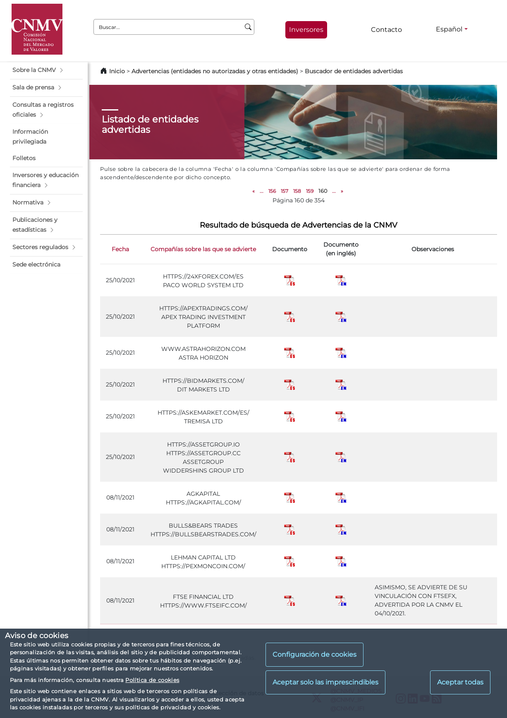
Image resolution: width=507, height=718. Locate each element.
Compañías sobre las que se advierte (203, 249)
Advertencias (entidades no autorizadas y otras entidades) (216, 71)
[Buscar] (248, 27)
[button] (46, 70)
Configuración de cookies (314, 654)
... (261, 191)
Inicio (117, 71)
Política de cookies (152, 680)
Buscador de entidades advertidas (354, 71)
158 (297, 191)
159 (309, 191)
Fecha (120, 249)
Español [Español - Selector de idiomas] (449, 29)
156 (272, 191)
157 (284, 191)
